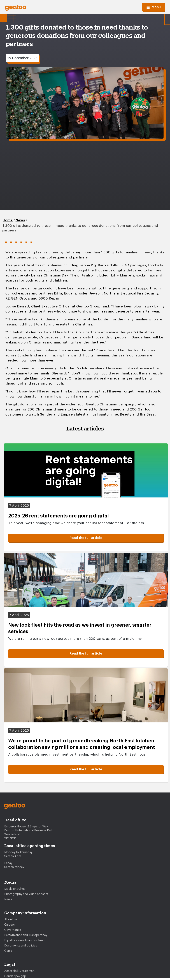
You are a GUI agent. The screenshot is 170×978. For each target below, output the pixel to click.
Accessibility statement (20, 971)
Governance (12, 929)
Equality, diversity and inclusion (25, 940)
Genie (8, 950)
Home (8, 220)
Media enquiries (14, 888)
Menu (153, 7)
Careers (9, 924)
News (20, 220)
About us (10, 919)
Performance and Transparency (25, 935)
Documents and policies (20, 945)
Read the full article (85, 538)
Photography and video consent (26, 894)
